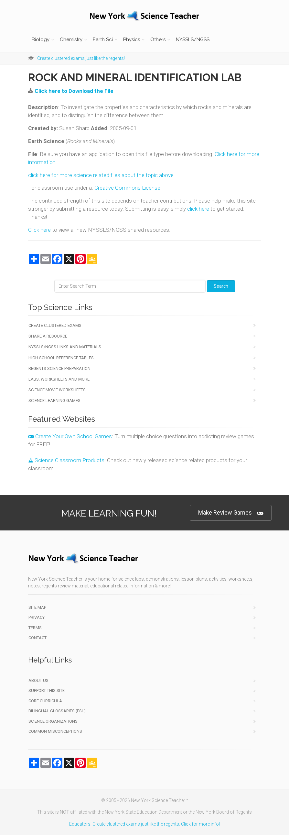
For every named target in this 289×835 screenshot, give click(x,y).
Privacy (36, 617)
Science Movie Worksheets (57, 389)
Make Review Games (230, 512)
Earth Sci (103, 39)
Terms (35, 627)
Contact (37, 637)
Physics (131, 39)
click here (198, 209)
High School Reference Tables (61, 357)
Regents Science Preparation (59, 368)
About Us (38, 680)
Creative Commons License (127, 187)
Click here (39, 230)
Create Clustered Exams (54, 325)
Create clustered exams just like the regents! (81, 58)
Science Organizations (53, 721)
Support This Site (46, 690)
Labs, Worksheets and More (59, 379)
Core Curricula (45, 700)
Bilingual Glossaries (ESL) (57, 710)
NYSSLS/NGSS (192, 39)
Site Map (37, 607)
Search (221, 286)
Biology (40, 39)
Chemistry (71, 39)
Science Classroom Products (66, 460)
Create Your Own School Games (70, 436)
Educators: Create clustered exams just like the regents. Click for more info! (144, 824)
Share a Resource (47, 336)
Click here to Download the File (74, 91)
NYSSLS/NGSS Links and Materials (64, 346)
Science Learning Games (54, 400)
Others (158, 39)
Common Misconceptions (55, 731)
